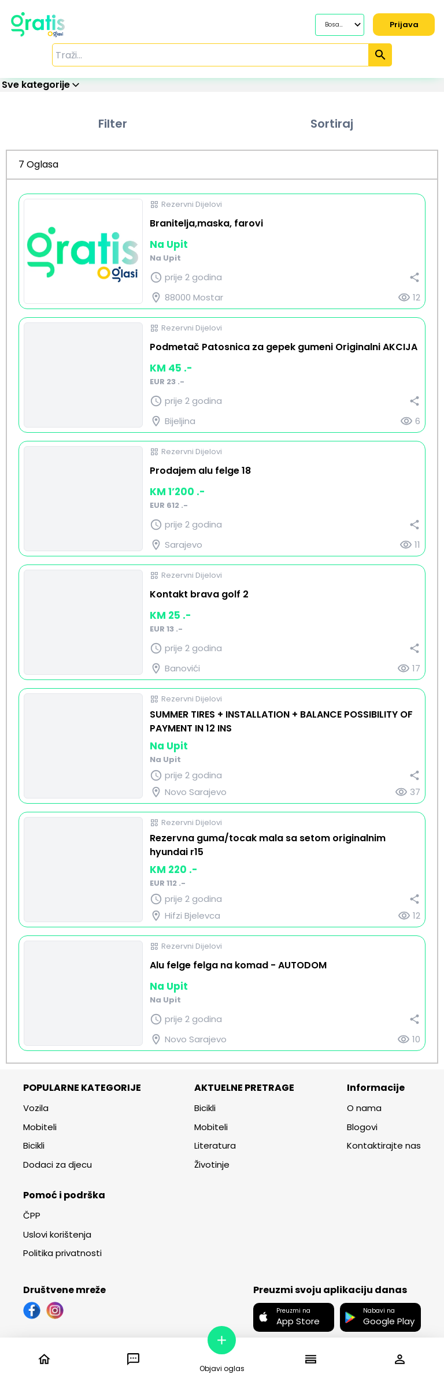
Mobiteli (40, 1127)
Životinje (212, 1164)
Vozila (36, 1108)
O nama (364, 1108)
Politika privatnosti (62, 1253)
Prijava (402, 24)
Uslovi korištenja (57, 1234)
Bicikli (34, 1145)
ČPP (31, 1215)
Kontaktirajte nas (384, 1145)
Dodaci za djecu (57, 1164)
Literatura (215, 1145)
